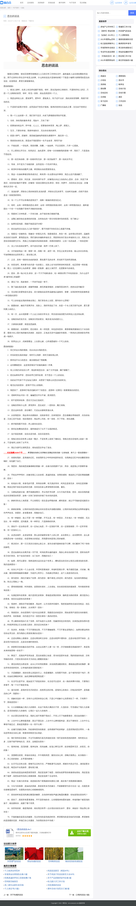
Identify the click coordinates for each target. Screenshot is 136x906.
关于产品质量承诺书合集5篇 (59, 878)
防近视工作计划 (125, 56)
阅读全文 (24, 21)
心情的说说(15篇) (83, 895)
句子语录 (72, 3)
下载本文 (31, 21)
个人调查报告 (124, 35)
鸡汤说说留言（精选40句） (59, 871)
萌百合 (65, 903)
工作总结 (122, 101)
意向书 (121, 80)
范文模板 (83, 3)
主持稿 (103, 97)
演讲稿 (103, 84)
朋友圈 (103, 89)
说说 (22, 8)
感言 (120, 97)
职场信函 (51, 3)
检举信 (121, 84)
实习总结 (104, 101)
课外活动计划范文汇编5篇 (58, 889)
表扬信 (103, 76)
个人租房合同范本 (12, 871)
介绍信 (103, 80)
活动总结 (104, 93)
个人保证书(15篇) (12, 889)
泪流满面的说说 (54, 885)
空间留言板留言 (11, 881)
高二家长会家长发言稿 (14, 885)
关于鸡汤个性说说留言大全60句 (61, 874)
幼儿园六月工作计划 (56, 881)
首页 (21, 3)
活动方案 (122, 93)
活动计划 (122, 89)
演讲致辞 (41, 3)
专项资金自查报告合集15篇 (16, 874)
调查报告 (122, 76)
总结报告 (30, 3)
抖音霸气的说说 (125, 31)
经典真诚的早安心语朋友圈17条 (18, 878)
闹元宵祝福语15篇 (126, 60)
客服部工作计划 (125, 27)
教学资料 (62, 3)
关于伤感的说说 (16, 895)
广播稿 (103, 105)
